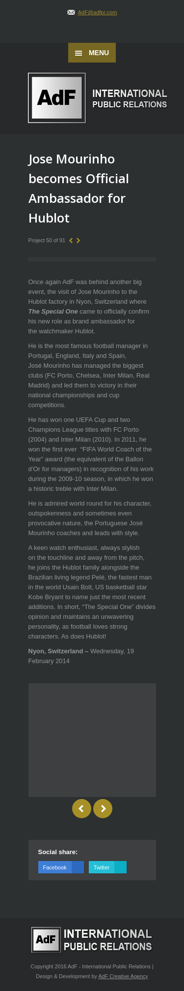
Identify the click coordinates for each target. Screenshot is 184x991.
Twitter (110, 867)
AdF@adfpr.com (97, 12)
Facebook (63, 867)
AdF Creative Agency (123, 976)
